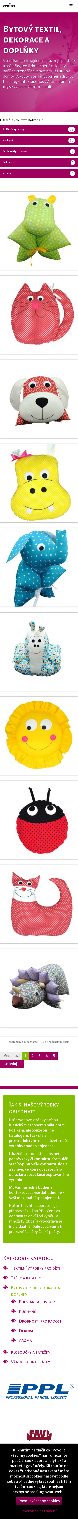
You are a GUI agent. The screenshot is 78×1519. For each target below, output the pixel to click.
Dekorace (39, 162)
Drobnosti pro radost (39, 151)
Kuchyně (39, 140)
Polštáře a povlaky (39, 129)
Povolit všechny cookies (39, 1507)
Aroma (39, 173)
